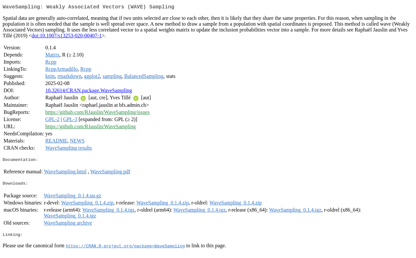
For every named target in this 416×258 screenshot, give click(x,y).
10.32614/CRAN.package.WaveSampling (88, 91)
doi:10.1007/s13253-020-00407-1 (67, 37)
